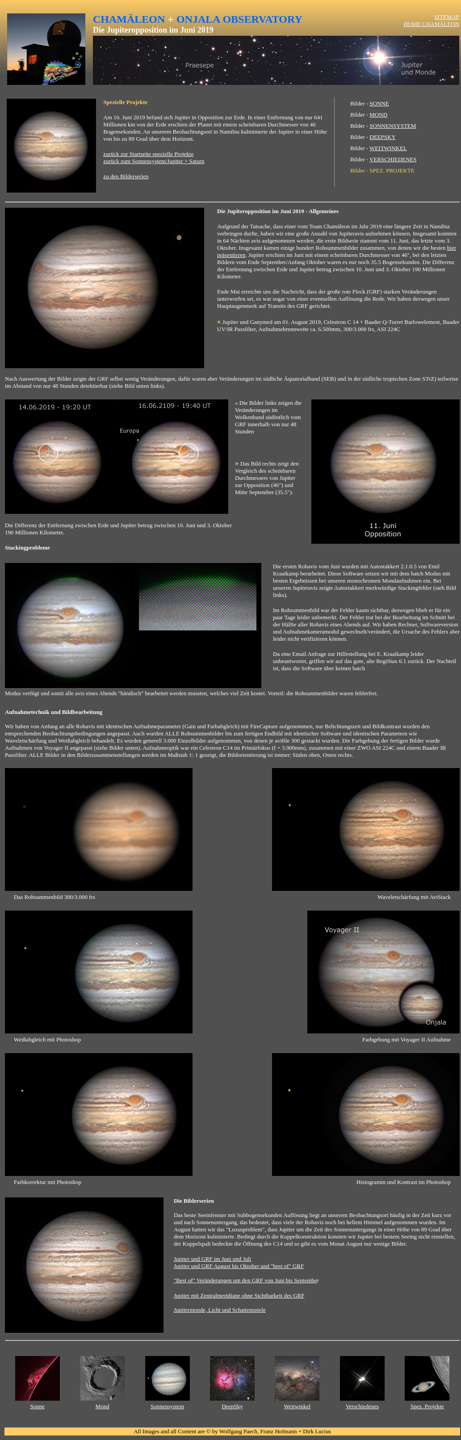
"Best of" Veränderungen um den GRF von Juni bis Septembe (245, 1280)
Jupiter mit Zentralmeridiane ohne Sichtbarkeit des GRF (239, 1295)
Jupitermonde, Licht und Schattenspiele (220, 1309)
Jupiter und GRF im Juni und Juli (212, 1258)
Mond (102, 1406)
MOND (378, 114)
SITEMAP (446, 16)
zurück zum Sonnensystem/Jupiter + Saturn (153, 161)
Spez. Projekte (427, 1406)
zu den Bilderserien (125, 176)
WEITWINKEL (388, 148)
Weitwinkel (297, 1406)
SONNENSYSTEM (392, 125)
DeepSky (232, 1406)
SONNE (379, 103)
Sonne (37, 1406)
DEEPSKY (382, 137)
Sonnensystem (167, 1406)
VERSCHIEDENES (392, 159)
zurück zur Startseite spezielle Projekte (148, 154)
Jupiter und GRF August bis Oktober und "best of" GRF (239, 1266)
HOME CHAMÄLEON (431, 24)
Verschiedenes (362, 1406)
